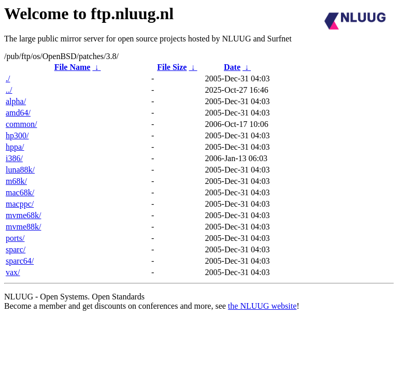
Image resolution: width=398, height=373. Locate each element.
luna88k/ (20, 169)
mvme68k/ (23, 215)
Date (232, 67)
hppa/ (15, 146)
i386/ (14, 158)
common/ (21, 124)
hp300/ (17, 135)
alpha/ (16, 101)
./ (8, 78)
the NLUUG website (262, 306)
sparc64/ (20, 260)
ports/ (15, 238)
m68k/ (16, 181)
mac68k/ (20, 192)
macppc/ (20, 203)
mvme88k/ (23, 226)
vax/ (13, 272)
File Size (172, 67)
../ (9, 89)
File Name (72, 67)
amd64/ (18, 112)
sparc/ (15, 249)
